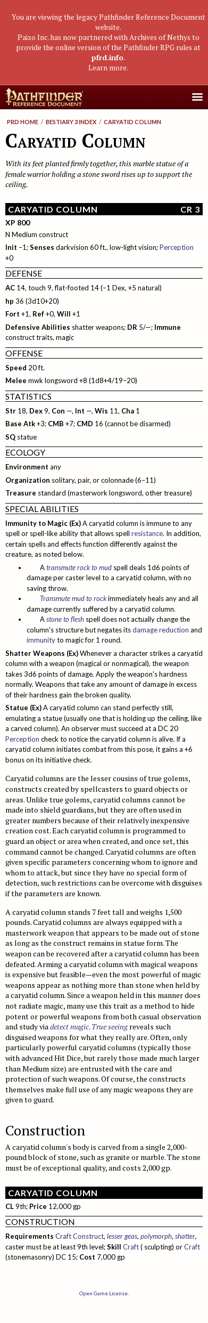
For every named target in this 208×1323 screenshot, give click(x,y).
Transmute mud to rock (73, 598)
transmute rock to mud (79, 567)
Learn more (107, 67)
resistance (147, 533)
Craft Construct (79, 1236)
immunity (41, 640)
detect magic (69, 1026)
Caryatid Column (132, 121)
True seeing (109, 1026)
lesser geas (122, 1236)
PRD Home (22, 121)
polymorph (156, 1236)
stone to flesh (65, 619)
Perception (177, 247)
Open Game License (103, 1293)
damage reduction (160, 630)
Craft (131, 1247)
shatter (185, 1236)
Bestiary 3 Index (71, 121)
